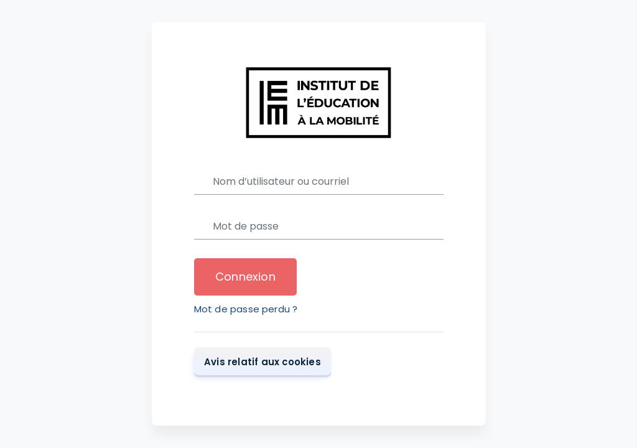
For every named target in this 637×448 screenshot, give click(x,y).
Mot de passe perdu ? (246, 308)
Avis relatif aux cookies (262, 361)
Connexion (245, 276)
